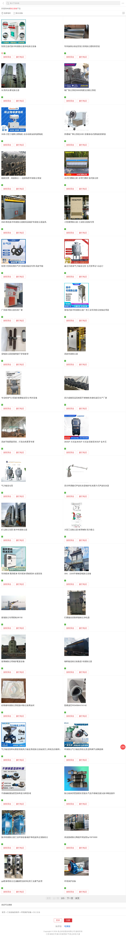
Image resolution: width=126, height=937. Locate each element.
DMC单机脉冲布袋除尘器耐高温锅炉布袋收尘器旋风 (23, 222)
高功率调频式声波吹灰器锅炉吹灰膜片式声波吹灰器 (86, 486)
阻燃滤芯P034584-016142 (75, 705)
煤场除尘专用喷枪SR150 (11, 617)
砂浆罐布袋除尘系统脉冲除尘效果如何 (17, 705)
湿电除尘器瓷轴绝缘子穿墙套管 (15, 354)
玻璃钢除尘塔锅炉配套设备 (13, 661)
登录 (58, 920)
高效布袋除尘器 (71, 354)
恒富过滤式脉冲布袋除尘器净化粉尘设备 (18, 46)
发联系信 (7, 57)
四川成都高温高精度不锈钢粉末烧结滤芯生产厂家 (85, 398)
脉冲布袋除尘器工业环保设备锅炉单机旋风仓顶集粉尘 (24, 837)
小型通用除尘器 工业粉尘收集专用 (79, 222)
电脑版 (67, 926)
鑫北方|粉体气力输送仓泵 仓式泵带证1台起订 (83, 266)
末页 (77, 898)
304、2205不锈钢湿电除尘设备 (77, 574)
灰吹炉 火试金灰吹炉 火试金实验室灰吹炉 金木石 (85, 442)
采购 (123, 747)
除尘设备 (36, 912)
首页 (3, 912)
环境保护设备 (70, 881)
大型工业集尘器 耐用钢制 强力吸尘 (79, 530)
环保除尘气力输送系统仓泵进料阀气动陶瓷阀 (83, 749)
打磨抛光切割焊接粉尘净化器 (77, 617)
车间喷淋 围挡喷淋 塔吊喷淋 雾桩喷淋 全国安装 (21, 574)
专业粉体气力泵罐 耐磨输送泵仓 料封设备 (19, 398)
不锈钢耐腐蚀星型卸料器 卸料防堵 (16, 793)
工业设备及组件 (13, 912)
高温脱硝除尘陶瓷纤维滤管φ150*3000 (80, 837)
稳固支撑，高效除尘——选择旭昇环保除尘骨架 (21, 178)
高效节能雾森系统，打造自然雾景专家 (17, 442)
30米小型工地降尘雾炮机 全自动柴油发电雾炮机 (22, 134)
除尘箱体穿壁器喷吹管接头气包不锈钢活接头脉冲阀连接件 (89, 793)
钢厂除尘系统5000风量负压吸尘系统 (80, 90)
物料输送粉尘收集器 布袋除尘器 (78, 661)
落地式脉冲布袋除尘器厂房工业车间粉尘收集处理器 (86, 310)
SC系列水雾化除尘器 (10, 90)
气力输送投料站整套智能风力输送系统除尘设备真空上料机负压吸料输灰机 (33, 749)
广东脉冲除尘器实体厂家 (12, 310)
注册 (68, 920)
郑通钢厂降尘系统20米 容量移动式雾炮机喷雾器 (85, 134)
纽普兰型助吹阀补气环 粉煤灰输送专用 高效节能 (22, 266)
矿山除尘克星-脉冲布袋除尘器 (14, 530)
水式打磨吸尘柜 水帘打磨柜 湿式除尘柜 (81, 178)
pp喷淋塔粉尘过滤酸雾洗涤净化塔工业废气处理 (21, 881)
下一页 (70, 898)
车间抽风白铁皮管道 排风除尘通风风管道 (82, 46)
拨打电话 (20, 57)
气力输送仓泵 (7, 486)
